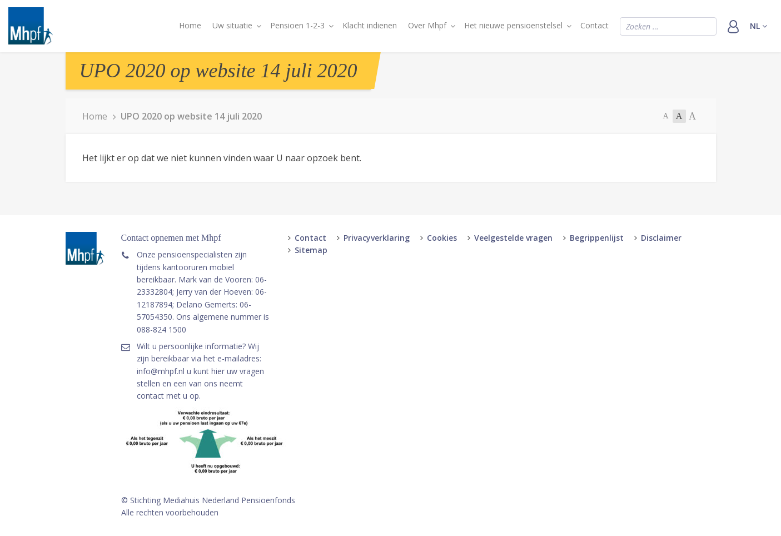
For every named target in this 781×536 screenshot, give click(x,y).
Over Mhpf (427, 25)
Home (190, 25)
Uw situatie (232, 25)
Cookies (442, 237)
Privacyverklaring (377, 237)
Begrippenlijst (597, 237)
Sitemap (311, 250)
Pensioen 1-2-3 (297, 25)
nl (758, 26)
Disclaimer (661, 237)
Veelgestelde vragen (513, 237)
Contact (594, 25)
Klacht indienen (369, 25)
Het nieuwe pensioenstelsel (513, 25)
